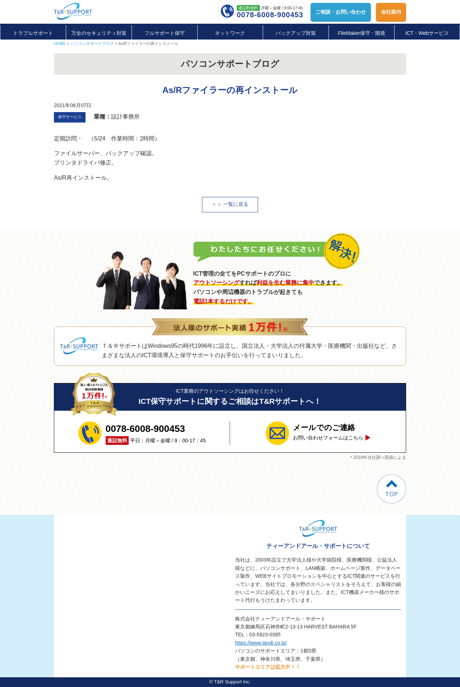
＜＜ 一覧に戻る (230, 204)
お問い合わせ (341, 12)
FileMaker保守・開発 (361, 33)
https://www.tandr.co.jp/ (261, 643)
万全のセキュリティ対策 (98, 33)
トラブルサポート (33, 33)
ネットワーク (230, 33)
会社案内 (391, 12)
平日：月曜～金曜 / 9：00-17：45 (156, 432)
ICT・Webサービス (427, 33)
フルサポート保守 (164, 33)
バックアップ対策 (296, 33)
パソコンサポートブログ (92, 43)
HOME (60, 43)
